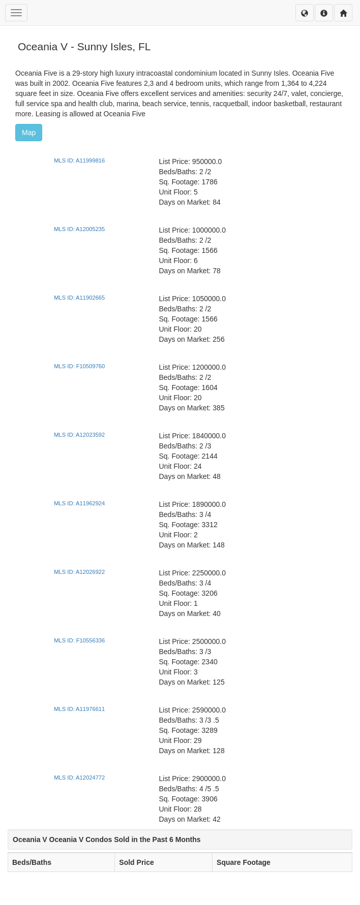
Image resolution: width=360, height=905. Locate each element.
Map (29, 132)
